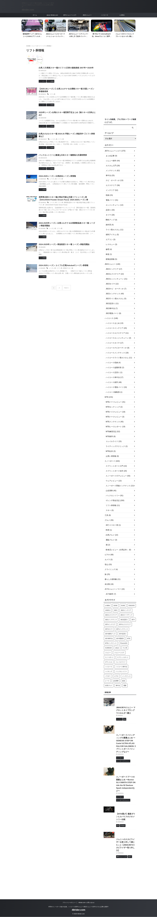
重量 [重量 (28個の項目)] (125, 685)
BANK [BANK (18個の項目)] (115, 605)
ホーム (35, 15)
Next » (66, 315)
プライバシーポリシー (69, 902)
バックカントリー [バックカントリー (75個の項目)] (121, 671)
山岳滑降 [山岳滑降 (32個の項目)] (116, 681)
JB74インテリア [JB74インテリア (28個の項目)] (110, 624)
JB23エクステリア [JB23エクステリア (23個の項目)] (111, 615)
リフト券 (63, 97)
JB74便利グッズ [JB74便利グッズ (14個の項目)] (110, 634)
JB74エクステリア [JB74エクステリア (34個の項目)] (125, 624)
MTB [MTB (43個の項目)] (128, 638)
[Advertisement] (120, 80)
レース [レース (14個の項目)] (107, 681)
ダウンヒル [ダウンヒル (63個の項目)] (108, 662)
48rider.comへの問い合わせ (86, 902)
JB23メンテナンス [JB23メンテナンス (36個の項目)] (111, 619)
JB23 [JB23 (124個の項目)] (115, 610)
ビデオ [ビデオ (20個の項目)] (116, 676)
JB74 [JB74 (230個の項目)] (133, 619)
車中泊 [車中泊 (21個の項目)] (118, 685)
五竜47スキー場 (77, 294)
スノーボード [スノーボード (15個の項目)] (109, 657)
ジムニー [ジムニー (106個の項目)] (108, 652)
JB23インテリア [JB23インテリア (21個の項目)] (126, 610)
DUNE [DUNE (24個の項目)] (123, 605)
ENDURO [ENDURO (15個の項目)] (132, 605)
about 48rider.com (52, 15)
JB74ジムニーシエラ (69, 15)
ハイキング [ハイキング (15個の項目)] (108, 671)
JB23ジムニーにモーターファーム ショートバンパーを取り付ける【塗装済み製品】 (55, 36)
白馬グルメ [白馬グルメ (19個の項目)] (108, 685)
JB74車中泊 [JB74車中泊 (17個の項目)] (109, 638)
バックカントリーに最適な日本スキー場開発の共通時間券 (72, 164)
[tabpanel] (32, 29)
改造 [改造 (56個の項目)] (123, 681)
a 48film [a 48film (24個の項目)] (107, 605)
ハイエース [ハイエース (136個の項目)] (108, 667)
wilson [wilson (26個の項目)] (117, 648)
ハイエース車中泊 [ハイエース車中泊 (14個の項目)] (121, 667)
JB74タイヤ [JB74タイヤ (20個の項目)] (109, 629)
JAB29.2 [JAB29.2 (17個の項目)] (107, 610)
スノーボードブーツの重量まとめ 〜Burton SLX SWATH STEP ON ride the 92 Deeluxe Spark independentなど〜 (119, 812)
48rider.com (28, 10)
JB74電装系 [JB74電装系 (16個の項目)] (120, 638)
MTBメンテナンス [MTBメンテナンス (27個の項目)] (111, 643)
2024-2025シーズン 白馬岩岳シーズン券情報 (67, 187)
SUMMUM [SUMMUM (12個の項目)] (108, 648)
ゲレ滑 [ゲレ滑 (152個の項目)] (125, 648)
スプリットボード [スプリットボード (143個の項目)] (122, 657)
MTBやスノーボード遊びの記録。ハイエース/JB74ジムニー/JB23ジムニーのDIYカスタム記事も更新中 (79, 907)
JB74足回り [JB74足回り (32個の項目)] (122, 634)
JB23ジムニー (87, 15)
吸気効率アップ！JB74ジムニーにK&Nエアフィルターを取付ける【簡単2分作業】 (32, 36)
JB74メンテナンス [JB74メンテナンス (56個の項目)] (122, 629)
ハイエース (104, 15)
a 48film (122, 15)
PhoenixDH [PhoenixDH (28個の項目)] (123, 643)
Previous (24, 26)
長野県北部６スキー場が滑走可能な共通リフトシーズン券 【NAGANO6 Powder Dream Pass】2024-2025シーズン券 (72, 211)
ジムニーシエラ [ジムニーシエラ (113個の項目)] (119, 652)
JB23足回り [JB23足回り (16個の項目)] (124, 619)
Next (133, 26)
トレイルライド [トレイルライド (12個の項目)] (121, 662)
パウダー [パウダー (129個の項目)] (108, 676)
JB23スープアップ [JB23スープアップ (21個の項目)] (126, 615)
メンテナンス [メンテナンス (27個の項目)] (126, 676)
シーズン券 (64, 146)
